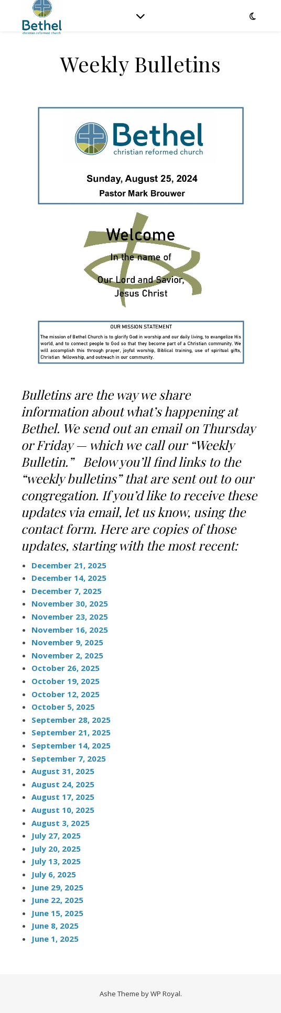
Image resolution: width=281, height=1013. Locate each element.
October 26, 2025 (65, 668)
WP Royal (165, 993)
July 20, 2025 (56, 848)
